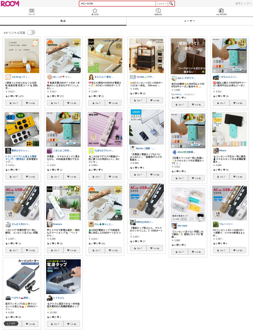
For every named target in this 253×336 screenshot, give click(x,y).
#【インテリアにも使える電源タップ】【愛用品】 (20, 157)
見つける (94, 11)
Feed (31, 11)
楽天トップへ (243, 3)
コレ (15, 103)
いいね (32, 103)
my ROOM (221, 11)
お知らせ (158, 11)
